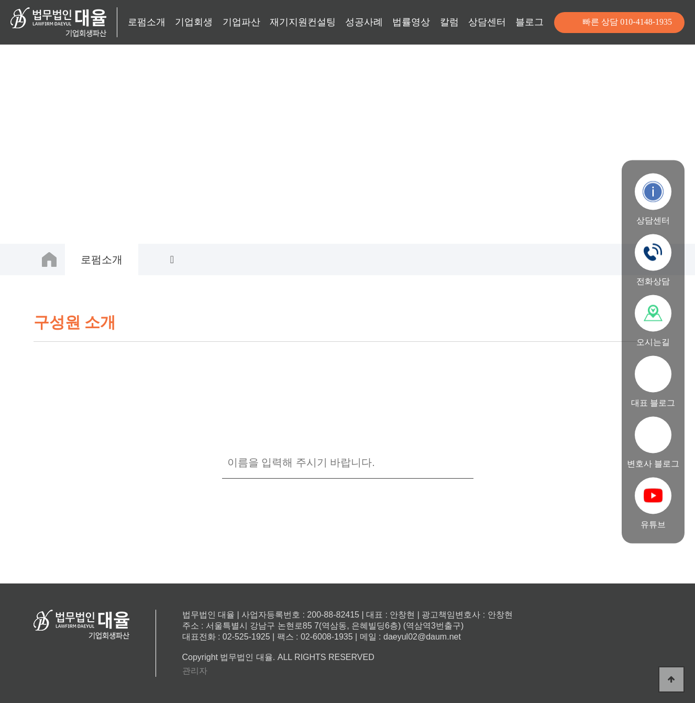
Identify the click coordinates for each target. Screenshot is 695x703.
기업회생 (194, 22)
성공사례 (364, 22)
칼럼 (449, 22)
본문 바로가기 (0, 0)
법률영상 (411, 22)
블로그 (529, 22)
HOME (49, 259)
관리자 (194, 670)
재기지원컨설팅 (303, 22)
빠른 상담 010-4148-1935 (627, 21)
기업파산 (241, 22)
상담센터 (487, 22)
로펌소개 (147, 22)
